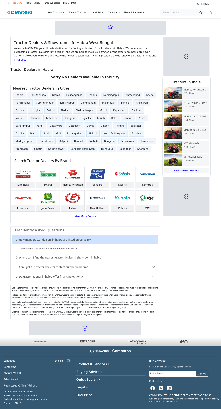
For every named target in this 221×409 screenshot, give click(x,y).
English (58, 360)
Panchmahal (23, 102)
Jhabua (93, 95)
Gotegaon (74, 125)
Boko (114, 118)
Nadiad (65, 110)
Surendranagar (45, 102)
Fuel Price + (85, 394)
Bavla (33, 133)
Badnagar (125, 148)
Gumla (90, 125)
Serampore (147, 141)
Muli (58, 133)
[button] (211, 12)
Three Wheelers (51, 3)
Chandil (35, 118)
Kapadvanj (119, 110)
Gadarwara (56, 125)
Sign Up (202, 373)
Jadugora (70, 118)
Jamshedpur (67, 102)
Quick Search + (88, 379)
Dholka (20, 133)
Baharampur (23, 125)
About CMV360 (12, 373)
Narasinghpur (111, 95)
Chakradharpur (84, 110)
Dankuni (136, 110)
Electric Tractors (77, 12)
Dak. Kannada (38, 95)
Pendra (120, 125)
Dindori (105, 125)
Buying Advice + (89, 371)
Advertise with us (13, 379)
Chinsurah (142, 102)
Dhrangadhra (75, 133)
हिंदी (69, 360)
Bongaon (109, 141)
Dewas (56, 95)
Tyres (66, 3)
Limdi (46, 133)
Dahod (51, 110)
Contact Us (10, 367)
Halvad (93, 133)
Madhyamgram (24, 141)
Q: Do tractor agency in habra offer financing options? (49, 276)
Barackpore (46, 141)
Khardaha (143, 148)
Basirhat (136, 133)
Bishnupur (107, 148)
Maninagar (108, 102)
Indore (19, 95)
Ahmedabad (133, 95)
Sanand (128, 118)
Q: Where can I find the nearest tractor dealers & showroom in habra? (59, 257)
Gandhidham (88, 102)
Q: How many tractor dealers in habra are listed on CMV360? (53, 239)
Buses (37, 3)
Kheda (150, 95)
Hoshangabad (74, 95)
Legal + (82, 387)
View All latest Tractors (186, 170)
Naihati (93, 141)
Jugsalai (86, 118)
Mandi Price (97, 12)
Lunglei (125, 102)
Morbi (103, 110)
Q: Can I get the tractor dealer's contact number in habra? (52, 267)
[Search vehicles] (182, 12)
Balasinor (135, 125)
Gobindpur (52, 118)
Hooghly (35, 110)
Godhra (20, 110)
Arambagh (22, 148)
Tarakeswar (127, 141)
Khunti (101, 118)
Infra (73, 3)
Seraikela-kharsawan (83, 148)
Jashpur (20, 118)
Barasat (78, 141)
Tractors (17, 3)
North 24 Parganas (114, 133)
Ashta (142, 118)
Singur (38, 148)
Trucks (27, 3)
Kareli (40, 125)
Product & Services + (93, 364)
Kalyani (63, 141)
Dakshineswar (56, 148)
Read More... (21, 60)
